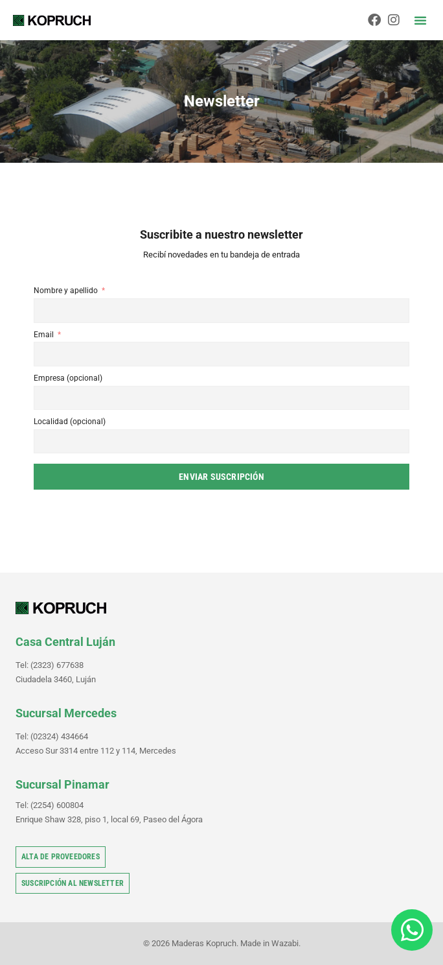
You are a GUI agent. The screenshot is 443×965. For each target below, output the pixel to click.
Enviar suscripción (221, 476)
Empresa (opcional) (68, 378)
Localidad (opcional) (70, 421)
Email (44, 334)
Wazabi (285, 943)
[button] (420, 20)
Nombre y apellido (66, 290)
